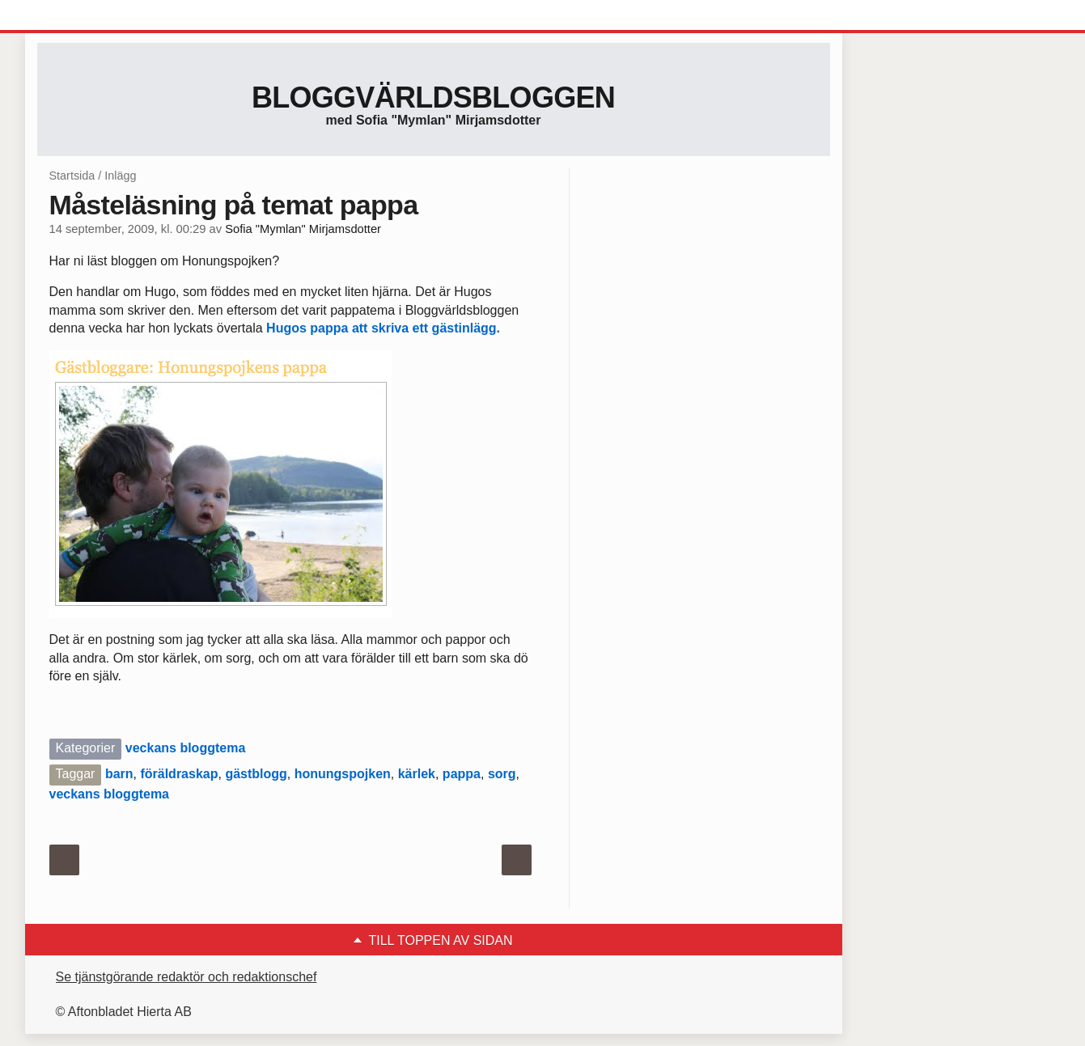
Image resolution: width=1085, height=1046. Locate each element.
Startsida (72, 175)
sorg (502, 774)
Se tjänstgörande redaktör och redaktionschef (186, 977)
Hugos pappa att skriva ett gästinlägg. (383, 328)
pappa (462, 774)
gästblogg (255, 774)
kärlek (416, 774)
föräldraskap (179, 774)
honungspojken (343, 774)
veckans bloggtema (185, 748)
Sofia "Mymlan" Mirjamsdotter (303, 228)
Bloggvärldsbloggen (433, 97)
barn (119, 774)
